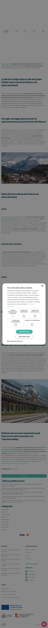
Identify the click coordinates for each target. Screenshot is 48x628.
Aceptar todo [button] (24, 332)
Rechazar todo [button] (24, 336)
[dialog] (24, 314)
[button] (15, 341)
